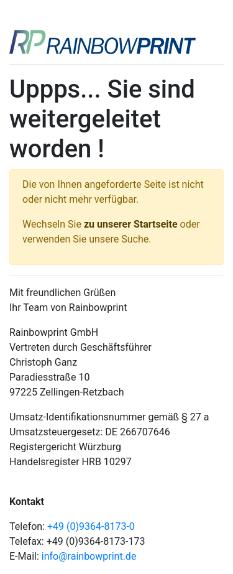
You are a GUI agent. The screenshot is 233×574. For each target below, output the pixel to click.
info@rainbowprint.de (89, 556)
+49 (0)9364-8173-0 (91, 526)
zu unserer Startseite (131, 224)
